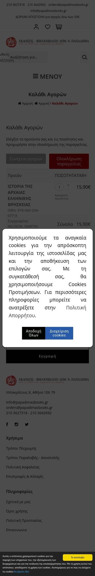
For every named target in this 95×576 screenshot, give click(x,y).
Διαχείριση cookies (59, 333)
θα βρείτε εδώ (21, 574)
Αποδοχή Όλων (34, 333)
